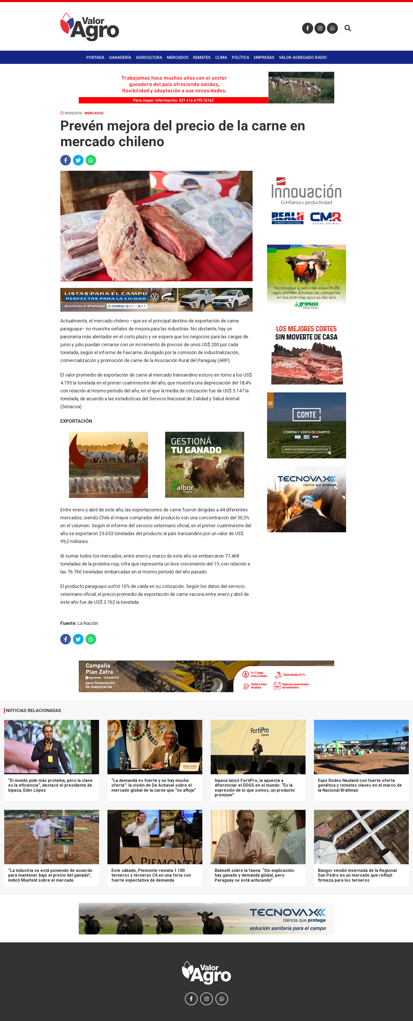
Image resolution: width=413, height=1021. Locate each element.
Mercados (177, 57)
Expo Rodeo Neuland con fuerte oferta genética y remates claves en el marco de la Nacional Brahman (360, 785)
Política (240, 57)
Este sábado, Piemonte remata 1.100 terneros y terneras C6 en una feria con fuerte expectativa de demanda (151, 875)
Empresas (264, 57)
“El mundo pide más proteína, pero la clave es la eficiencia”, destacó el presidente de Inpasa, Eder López (50, 785)
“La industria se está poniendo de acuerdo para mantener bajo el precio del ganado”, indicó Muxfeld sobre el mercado (50, 875)
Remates (201, 57)
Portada (95, 57)
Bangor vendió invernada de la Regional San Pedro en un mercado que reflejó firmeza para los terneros (357, 875)
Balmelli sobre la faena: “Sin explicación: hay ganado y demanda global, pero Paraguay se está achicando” (255, 875)
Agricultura (149, 57)
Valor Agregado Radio (303, 57)
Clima (221, 57)
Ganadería (120, 57)
